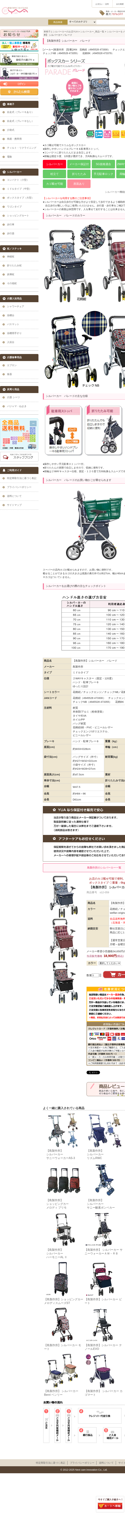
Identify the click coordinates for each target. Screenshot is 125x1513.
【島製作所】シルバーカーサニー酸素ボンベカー (101, 1204)
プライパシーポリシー (82, 1462)
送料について (106, 1462)
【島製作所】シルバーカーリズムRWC (95, 1154)
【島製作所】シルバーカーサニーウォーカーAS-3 (60, 1154)
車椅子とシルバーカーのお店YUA (61, 31)
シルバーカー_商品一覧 (92, 31)
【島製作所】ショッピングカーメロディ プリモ (57, 1204)
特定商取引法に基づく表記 (50, 1462)
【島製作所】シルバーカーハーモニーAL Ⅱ (56, 1253)
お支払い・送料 (102, 4)
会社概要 (120, 4)
